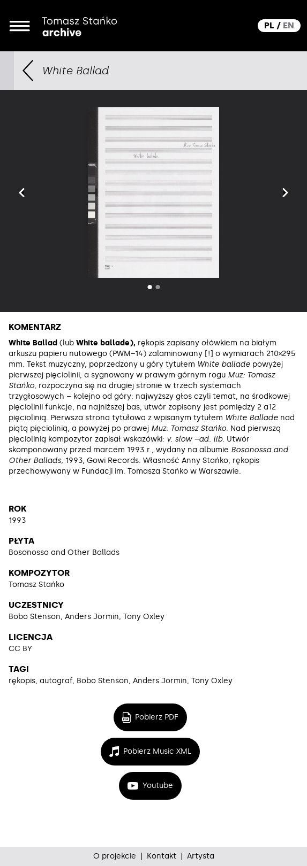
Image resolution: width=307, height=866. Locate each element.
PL (269, 25)
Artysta (200, 856)
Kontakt (161, 856)
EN (288, 25)
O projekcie (114, 856)
